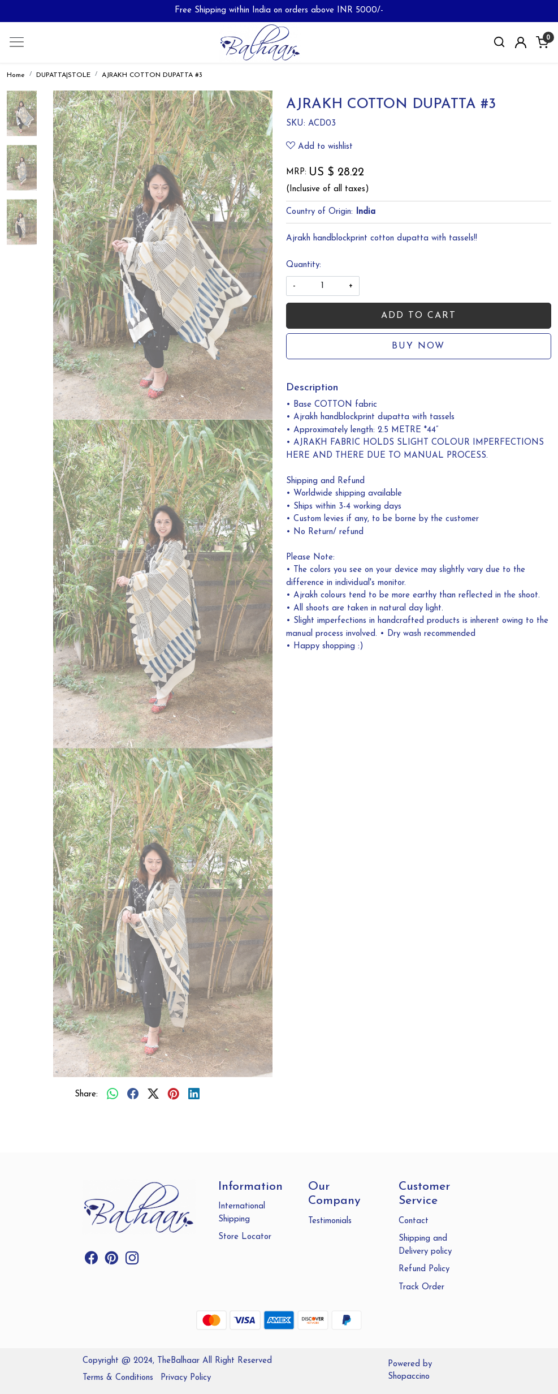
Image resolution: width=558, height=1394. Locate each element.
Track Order (421, 1287)
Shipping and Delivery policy (425, 1245)
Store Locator (244, 1237)
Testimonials (330, 1221)
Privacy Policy (186, 1378)
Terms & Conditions (118, 1378)
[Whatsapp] (112, 1095)
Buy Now (418, 346)
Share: (86, 1094)
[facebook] (133, 1095)
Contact (414, 1221)
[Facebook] (91, 1260)
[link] (499, 42)
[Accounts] (520, 42)
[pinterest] (173, 1095)
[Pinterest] (111, 1260)
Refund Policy (424, 1269)
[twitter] (153, 1095)
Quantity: (303, 265)
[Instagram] (132, 1260)
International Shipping (241, 1213)
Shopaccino (409, 1377)
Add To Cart (418, 315)
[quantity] (323, 286)
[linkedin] (194, 1095)
